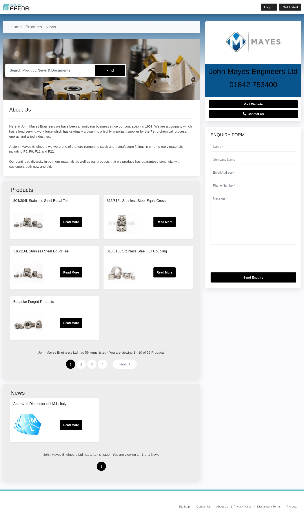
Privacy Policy (242, 506)
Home (16, 27)
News (51, 27)
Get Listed (290, 7)
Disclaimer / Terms (269, 506)
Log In (268, 7)
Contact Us (253, 114)
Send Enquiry (253, 277)
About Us (222, 506)
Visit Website (253, 104)
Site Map (184, 506)
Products (33, 27)
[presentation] (244, 260)
